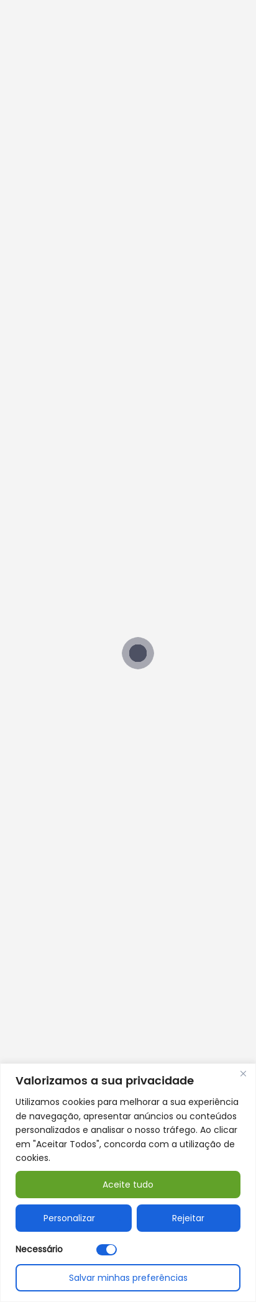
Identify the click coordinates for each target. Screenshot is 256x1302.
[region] (128, 1182)
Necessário (39, 1249)
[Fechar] (242, 1073)
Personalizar (69, 1218)
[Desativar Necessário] (106, 1249)
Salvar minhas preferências (128, 1278)
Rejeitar (188, 1218)
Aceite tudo (128, 1184)
